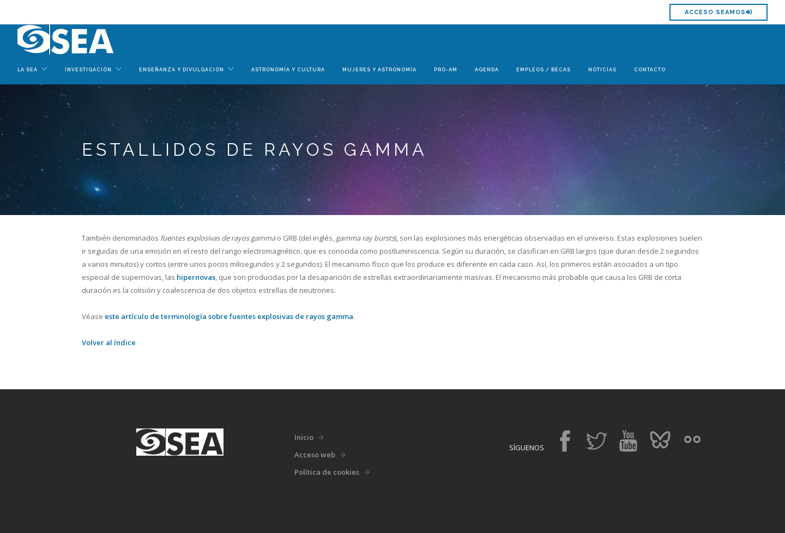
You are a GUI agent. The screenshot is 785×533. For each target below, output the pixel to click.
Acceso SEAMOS (718, 12)
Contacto (650, 69)
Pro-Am (445, 69)
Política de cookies (326, 472)
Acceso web (314, 455)
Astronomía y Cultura (288, 69)
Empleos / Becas (543, 69)
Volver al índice (109, 342)
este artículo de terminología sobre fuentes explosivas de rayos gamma (229, 316)
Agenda (487, 69)
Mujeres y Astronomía (379, 69)
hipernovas (196, 277)
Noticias (602, 69)
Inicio (303, 437)
